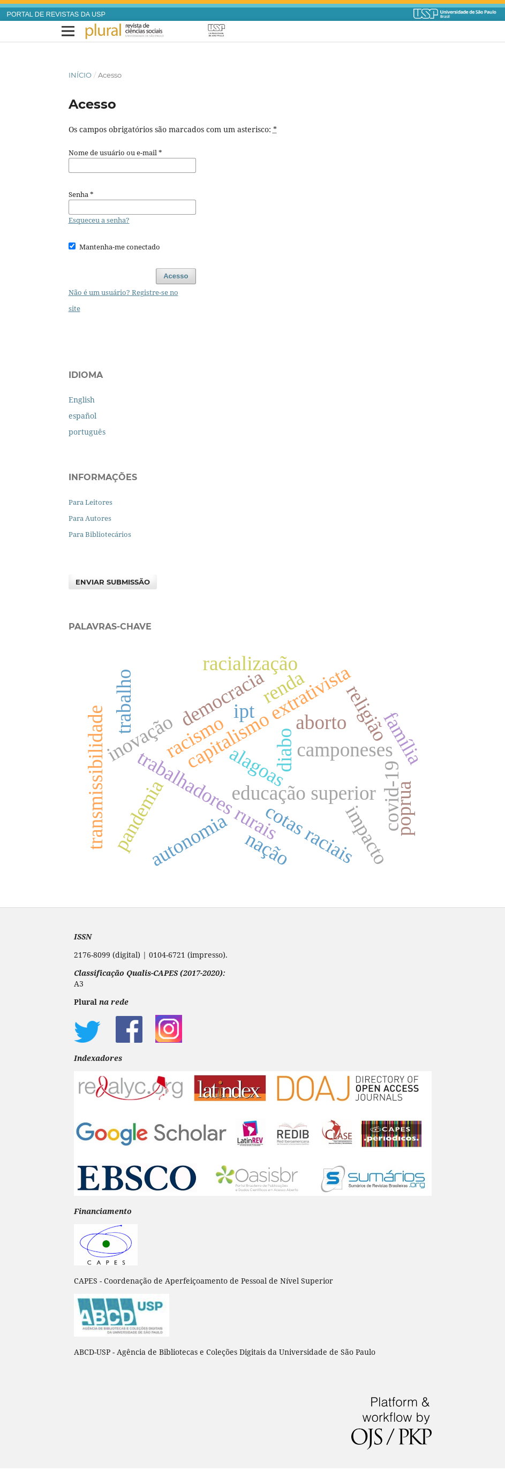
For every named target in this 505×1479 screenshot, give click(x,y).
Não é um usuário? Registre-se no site (123, 300)
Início (80, 75)
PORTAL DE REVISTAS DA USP (56, 14)
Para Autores (90, 518)
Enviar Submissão (113, 582)
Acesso (175, 276)
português (87, 432)
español (82, 416)
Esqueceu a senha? (99, 220)
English (82, 400)
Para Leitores (90, 502)
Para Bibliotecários (100, 534)
